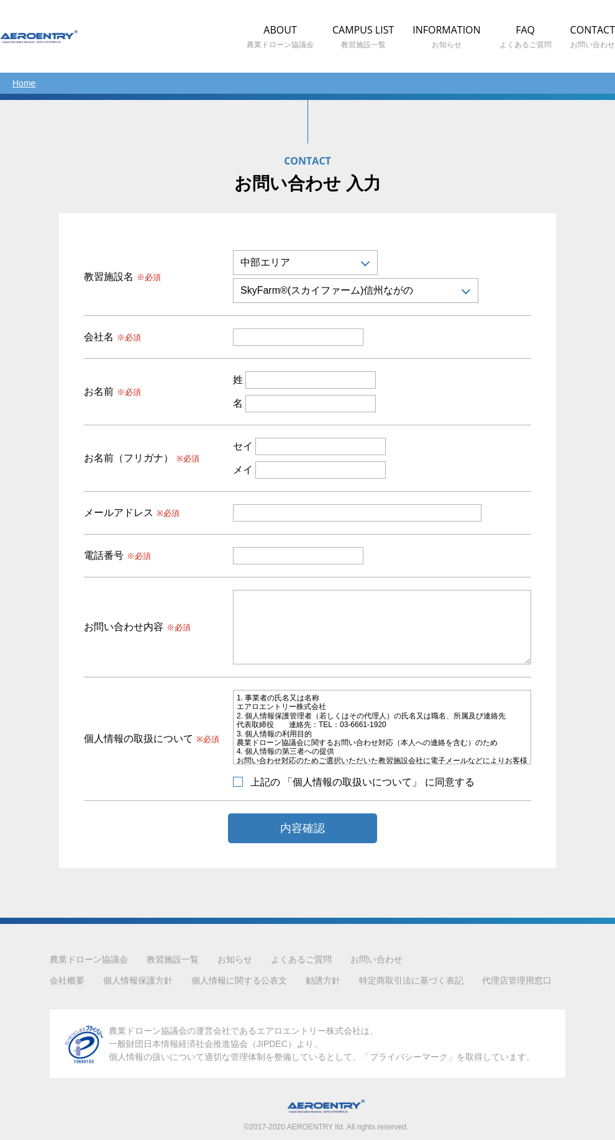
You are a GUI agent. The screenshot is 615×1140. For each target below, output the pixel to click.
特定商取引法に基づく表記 (411, 980)
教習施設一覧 (173, 959)
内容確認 (302, 828)
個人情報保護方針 (138, 980)
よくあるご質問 (301, 959)
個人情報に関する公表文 (239, 980)
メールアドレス (132, 513)
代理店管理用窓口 (517, 980)
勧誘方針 (323, 980)
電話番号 (117, 556)
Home (23, 83)
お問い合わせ (376, 959)
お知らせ (234, 959)
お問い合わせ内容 (137, 627)
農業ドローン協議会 (89, 959)
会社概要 (67, 980)
